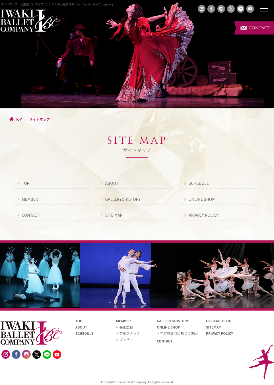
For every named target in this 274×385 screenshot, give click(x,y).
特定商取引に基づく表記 (179, 333)
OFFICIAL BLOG (218, 320)
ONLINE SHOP (202, 199)
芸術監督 (126, 327)
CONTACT (31, 215)
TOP (26, 183)
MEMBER (30, 199)
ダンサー (126, 339)
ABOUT (112, 183)
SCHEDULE (199, 183)
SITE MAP (114, 215)
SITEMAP (213, 327)
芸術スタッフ (129, 333)
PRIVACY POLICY (204, 215)
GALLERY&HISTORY (123, 199)
